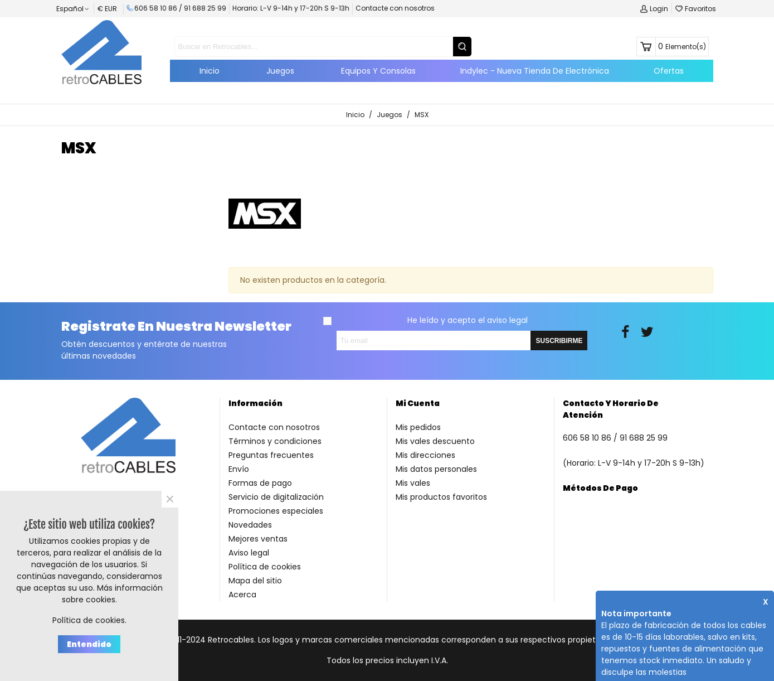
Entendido (89, 644)
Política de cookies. (89, 620)
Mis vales (413, 483)
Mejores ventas (258, 538)
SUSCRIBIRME (559, 341)
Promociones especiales (275, 510)
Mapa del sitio (255, 580)
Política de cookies (264, 566)
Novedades (250, 524)
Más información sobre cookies (112, 593)
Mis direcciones (425, 455)
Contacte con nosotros (395, 8)
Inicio (209, 70)
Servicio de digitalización (276, 497)
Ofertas (669, 70)
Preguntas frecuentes (271, 455)
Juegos (280, 70)
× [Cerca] (169, 499)
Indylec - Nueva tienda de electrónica (534, 70)
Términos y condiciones (275, 441)
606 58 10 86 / (155, 8)
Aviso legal (248, 552)
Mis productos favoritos (441, 497)
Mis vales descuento (435, 441)
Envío (238, 469)
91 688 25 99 (205, 8)
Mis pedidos (418, 427)
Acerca (242, 594)
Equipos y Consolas (378, 70)
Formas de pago (260, 483)
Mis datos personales (436, 469)
